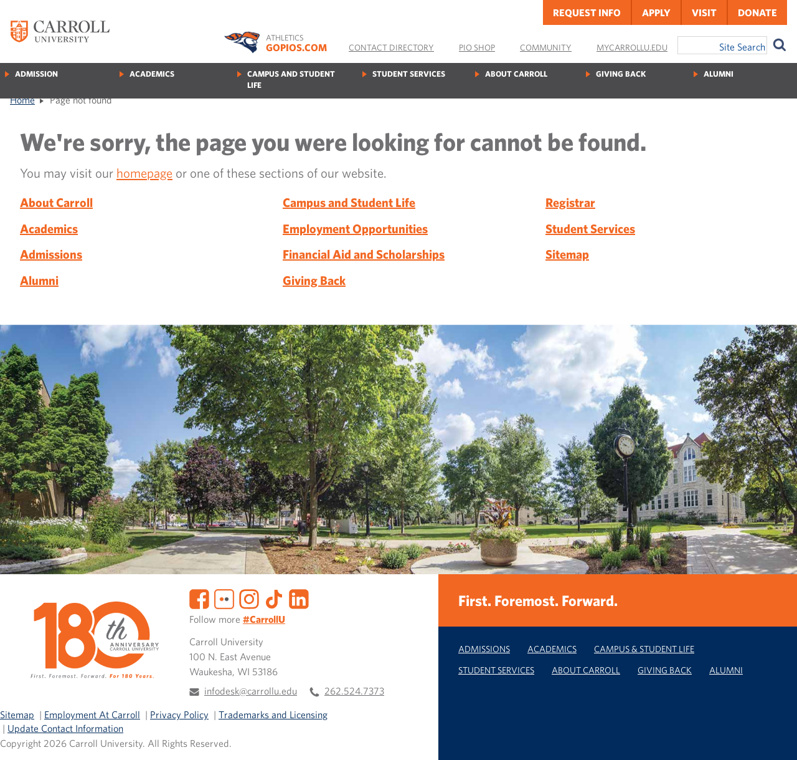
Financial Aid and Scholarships (364, 254)
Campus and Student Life (291, 79)
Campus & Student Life (644, 648)
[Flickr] (224, 597)
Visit (704, 12)
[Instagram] (249, 597)
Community (546, 47)
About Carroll (516, 74)
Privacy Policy (179, 714)
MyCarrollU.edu (632, 47)
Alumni (718, 74)
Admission (36, 74)
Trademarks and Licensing (273, 714)
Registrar (570, 202)
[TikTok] (274, 597)
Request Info (587, 12)
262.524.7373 (354, 690)
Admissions (51, 254)
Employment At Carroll (92, 714)
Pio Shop (477, 47)
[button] (774, 737)
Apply (656, 12)
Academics (152, 74)
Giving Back (621, 74)
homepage (144, 172)
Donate (757, 12)
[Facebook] (199, 597)
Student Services (408, 74)
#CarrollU (264, 619)
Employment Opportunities (355, 228)
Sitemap (567, 254)
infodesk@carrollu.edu (250, 690)
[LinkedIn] (299, 597)
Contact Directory (391, 47)
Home (22, 99)
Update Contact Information (65, 728)
